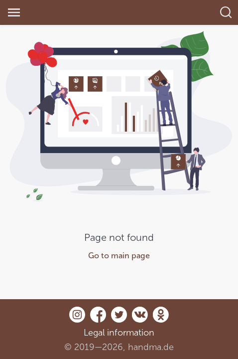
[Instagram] (77, 320)
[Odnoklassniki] (161, 320)
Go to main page (119, 255)
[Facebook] (98, 320)
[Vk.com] (140, 320)
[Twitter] (119, 320)
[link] (67, 12)
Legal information (119, 333)
